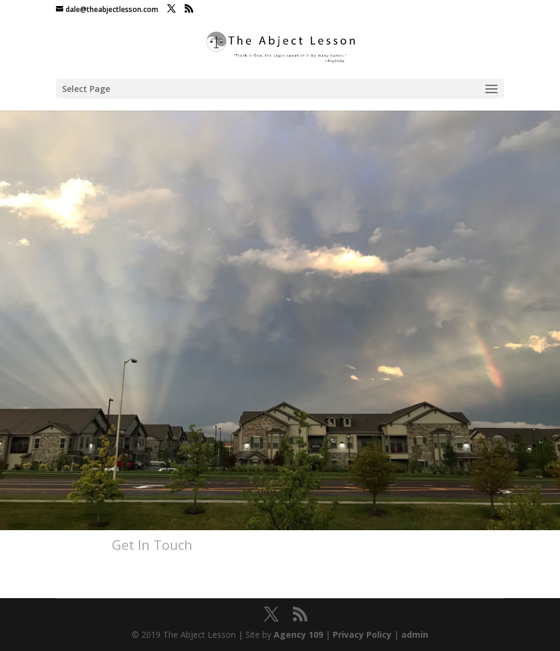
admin (414, 634)
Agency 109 (298, 634)
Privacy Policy (362, 634)
